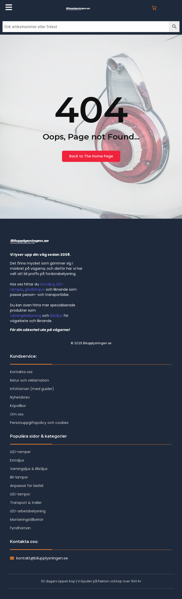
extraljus (47, 284)
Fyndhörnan (20, 528)
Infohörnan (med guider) (32, 388)
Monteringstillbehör (27, 519)
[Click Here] (8, 8)
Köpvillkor (18, 405)
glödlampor (35, 289)
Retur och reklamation (29, 380)
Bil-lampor (19, 477)
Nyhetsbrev (20, 397)
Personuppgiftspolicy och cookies (39, 422)
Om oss (17, 414)
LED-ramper (20, 451)
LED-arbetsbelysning (28, 511)
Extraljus (17, 460)
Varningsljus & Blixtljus (29, 468)
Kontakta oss (21, 371)
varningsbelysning (25, 315)
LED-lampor (20, 494)
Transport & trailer (26, 502)
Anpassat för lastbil (26, 485)
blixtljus (56, 315)
